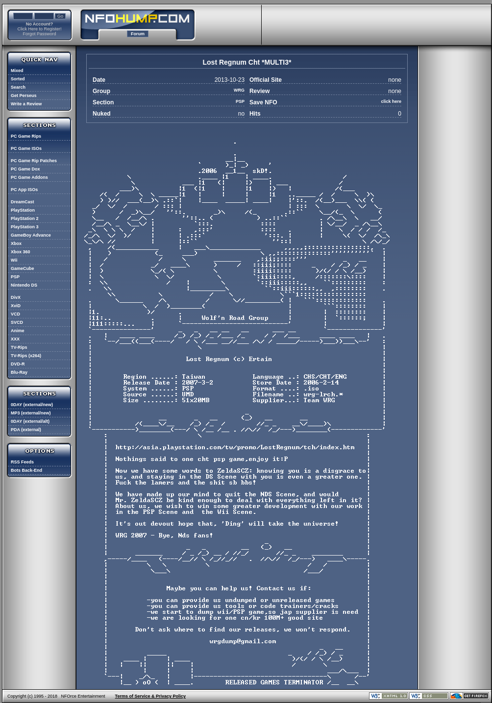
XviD (16, 305)
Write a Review (26, 103)
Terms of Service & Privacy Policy (150, 696)
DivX (16, 297)
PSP (15, 276)
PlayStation (23, 210)
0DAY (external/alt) (30, 421)
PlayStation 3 (25, 226)
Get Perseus (24, 95)
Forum (138, 33)
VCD (15, 314)
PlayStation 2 (25, 218)
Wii (14, 260)
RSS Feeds (22, 462)
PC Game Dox (25, 169)
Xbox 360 (20, 251)
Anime (18, 330)
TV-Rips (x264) (26, 355)
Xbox (16, 243)
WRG (239, 90)
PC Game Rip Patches (34, 160)
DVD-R (18, 364)
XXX (15, 339)
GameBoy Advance (31, 235)
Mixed (17, 70)
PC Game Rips (26, 136)
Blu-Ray (19, 372)
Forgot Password (39, 33)
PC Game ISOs (26, 148)
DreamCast (22, 201)
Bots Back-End (26, 470)
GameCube (22, 268)
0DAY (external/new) (32, 404)
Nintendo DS (24, 285)
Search (18, 87)
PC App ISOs (24, 189)
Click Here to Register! (39, 28)
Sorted (18, 78)
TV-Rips (19, 347)
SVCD (17, 322)
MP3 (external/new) (31, 413)
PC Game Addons (29, 177)
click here (391, 101)
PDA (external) (26, 429)
